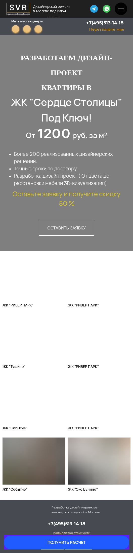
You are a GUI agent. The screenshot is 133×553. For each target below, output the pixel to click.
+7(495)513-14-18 (105, 23)
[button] (106, 29)
